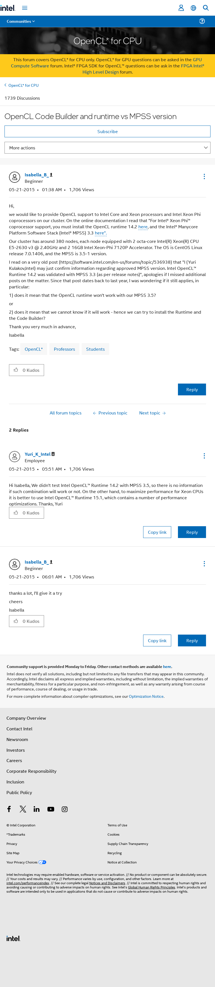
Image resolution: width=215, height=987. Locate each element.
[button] (204, 176)
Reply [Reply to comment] (192, 532)
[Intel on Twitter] (23, 809)
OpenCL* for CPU (23, 85)
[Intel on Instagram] (64, 809)
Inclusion (15, 781)
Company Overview (26, 718)
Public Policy (19, 792)
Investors (15, 750)
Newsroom (17, 739)
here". (101, 232)
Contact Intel (19, 728)
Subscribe (107, 131)
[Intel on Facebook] (9, 809)
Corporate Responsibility (31, 771)
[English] (193, 8)
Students (95, 349)
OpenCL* (34, 349)
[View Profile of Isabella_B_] (38, 175)
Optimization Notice (146, 696)
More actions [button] (22, 147)
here (143, 226)
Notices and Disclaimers (107, 882)
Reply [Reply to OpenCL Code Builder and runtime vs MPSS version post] (192, 389)
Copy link (157, 532)
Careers (14, 760)
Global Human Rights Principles (151, 887)
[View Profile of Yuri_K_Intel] (40, 454)
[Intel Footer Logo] (13, 937)
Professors (64, 349)
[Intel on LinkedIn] (37, 809)
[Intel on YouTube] (51, 809)
